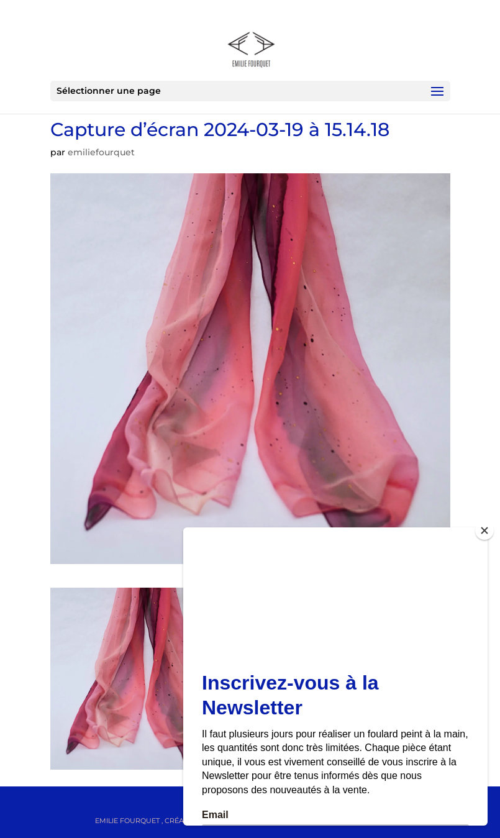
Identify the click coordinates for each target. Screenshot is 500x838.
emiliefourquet (101, 152)
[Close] (484, 530)
